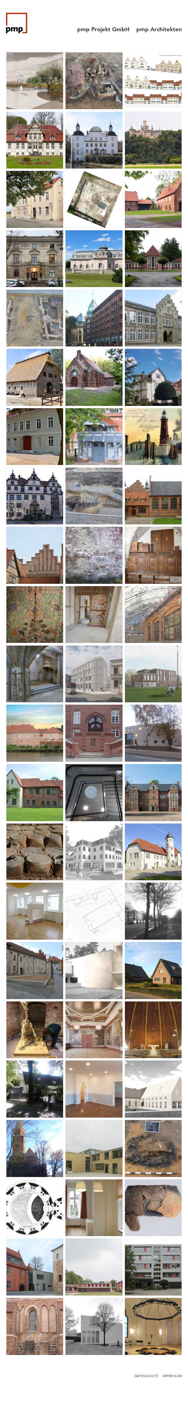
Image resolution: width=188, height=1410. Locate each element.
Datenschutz (146, 1376)
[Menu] (176, 15)
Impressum (172, 1376)
